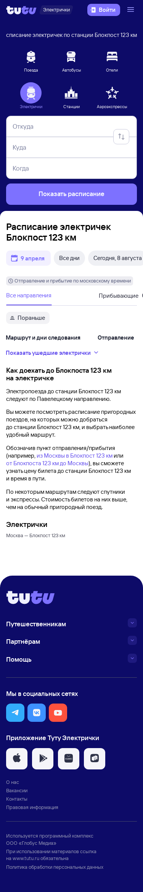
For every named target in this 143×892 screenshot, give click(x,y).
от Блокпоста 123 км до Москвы (47, 463)
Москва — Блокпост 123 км (35, 535)
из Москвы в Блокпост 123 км (74, 455)
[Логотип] (21, 10)
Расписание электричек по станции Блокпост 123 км (68, 34)
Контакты (16, 799)
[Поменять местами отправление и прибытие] (121, 136)
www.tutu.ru (26, 858)
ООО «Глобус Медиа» (31, 843)
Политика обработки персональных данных (54, 867)
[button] (15, 713)
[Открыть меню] (131, 9)
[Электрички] (56, 9)
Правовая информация (32, 807)
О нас (12, 782)
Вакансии (16, 790)
